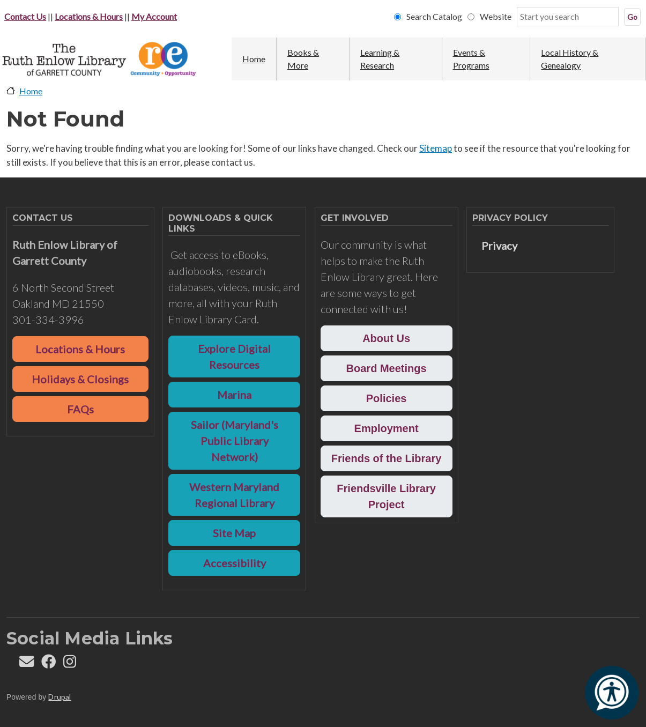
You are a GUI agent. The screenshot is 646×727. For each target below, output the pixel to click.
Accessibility (234, 563)
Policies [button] (386, 398)
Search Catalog (434, 16)
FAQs (80, 409)
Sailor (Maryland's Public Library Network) (234, 440)
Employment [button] (386, 428)
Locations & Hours (89, 16)
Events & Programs (471, 58)
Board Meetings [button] (386, 368)
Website (495, 16)
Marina (234, 394)
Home (253, 59)
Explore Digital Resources (234, 356)
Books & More (303, 58)
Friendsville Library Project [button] (386, 496)
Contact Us (25, 16)
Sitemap (435, 148)
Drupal (59, 696)
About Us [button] (386, 338)
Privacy (499, 245)
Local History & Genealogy (569, 58)
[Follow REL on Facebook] (48, 664)
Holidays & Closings (80, 379)
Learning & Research (379, 58)
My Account (154, 16)
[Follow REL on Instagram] (69, 664)
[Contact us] (26, 664)
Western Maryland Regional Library (234, 494)
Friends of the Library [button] (386, 458)
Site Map (234, 532)
